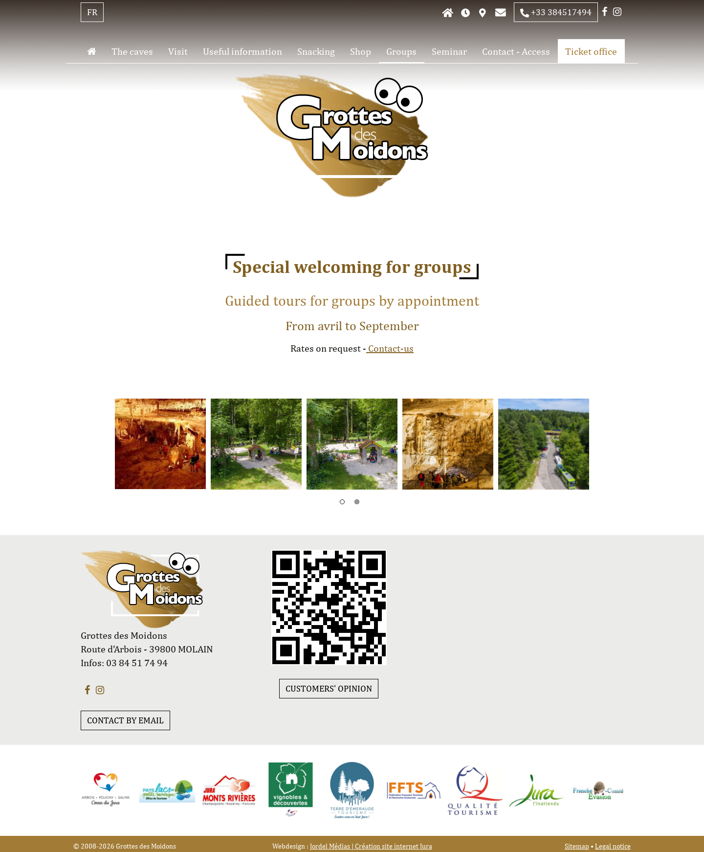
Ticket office (591, 51)
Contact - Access (516, 51)
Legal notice (613, 846)
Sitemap (577, 846)
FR (92, 12)
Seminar (449, 51)
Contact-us (390, 348)
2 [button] (356, 501)
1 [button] (342, 501)
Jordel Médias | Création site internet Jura (371, 846)
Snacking (316, 51)
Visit (178, 51)
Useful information (242, 51)
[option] (160, 444)
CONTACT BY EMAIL (125, 720)
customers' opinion (329, 688)
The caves (132, 51)
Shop (360, 51)
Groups (401, 51)
